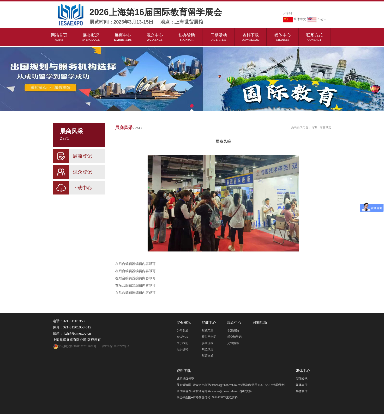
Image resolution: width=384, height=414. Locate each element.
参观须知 (233, 330)
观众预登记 (234, 337)
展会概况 (91, 37)
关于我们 (182, 343)
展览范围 (207, 330)
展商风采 (129, 127)
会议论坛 (182, 337)
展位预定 (207, 349)
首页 (314, 127)
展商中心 (123, 37)
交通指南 (233, 343)
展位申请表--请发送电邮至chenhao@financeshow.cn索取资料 (214, 391)
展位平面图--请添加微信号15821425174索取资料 (207, 397)
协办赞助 (186, 37)
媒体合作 (301, 391)
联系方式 (314, 37)
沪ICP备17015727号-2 (115, 346)
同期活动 (218, 37)
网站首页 (59, 37)
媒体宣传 (301, 385)
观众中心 (155, 37)
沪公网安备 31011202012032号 (74, 346)
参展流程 (207, 343)
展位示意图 (209, 337)
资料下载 (250, 37)
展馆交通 (207, 355)
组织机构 (182, 349)
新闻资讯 (301, 378)
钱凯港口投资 (185, 378)
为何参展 (182, 330)
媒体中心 (282, 37)
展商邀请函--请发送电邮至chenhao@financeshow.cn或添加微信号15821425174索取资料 (231, 385)
